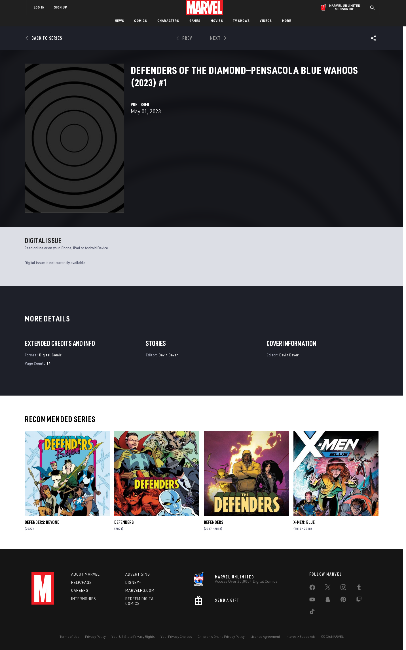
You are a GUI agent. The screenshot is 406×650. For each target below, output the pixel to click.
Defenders (124, 522)
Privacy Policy (95, 636)
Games (194, 20)
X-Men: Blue (304, 522)
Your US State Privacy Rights (133, 636)
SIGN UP (60, 7)
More (286, 20)
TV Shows (241, 20)
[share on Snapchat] (328, 600)
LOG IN (39, 7)
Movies (217, 20)
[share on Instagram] (343, 588)
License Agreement (265, 636)
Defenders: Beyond (42, 522)
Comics (140, 20)
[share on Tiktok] (312, 612)
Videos (266, 20)
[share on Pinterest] (343, 600)
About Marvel (85, 574)
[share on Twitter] (328, 588)
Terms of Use (69, 636)
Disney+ (133, 582)
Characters (168, 20)
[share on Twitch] (359, 600)
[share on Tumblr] (359, 588)
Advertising (137, 574)
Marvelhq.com (140, 590)
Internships (83, 598)
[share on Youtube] (312, 600)
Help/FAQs (81, 582)
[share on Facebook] (312, 589)
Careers (79, 590)
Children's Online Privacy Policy (221, 636)
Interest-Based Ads (301, 636)
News (119, 20)
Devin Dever (168, 354)
